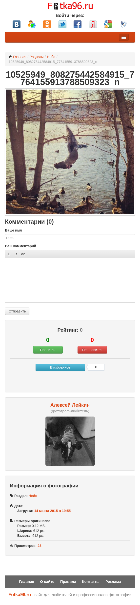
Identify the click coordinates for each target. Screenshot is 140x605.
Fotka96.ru (19, 594)
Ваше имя (13, 230)
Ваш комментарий (20, 246)
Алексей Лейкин (70, 405)
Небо (51, 57)
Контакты (91, 581)
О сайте (47, 581)
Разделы (36, 57)
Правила (68, 581)
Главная (17, 57)
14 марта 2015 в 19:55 (52, 511)
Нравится (48, 350)
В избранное (60, 367)
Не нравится (92, 350)
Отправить (17, 311)
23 (39, 546)
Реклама (113, 581)
